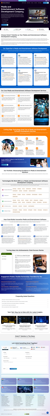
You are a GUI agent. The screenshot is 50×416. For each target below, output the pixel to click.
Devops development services (8, 117)
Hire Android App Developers (42, 398)
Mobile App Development (5, 396)
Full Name (4, 352)
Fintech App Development (29, 398)
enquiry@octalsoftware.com (5, 381)
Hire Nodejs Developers (41, 403)
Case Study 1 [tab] (4, 253)
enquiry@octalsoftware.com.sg (6, 389)
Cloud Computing (28, 403)
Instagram (43, 347)
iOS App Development (4, 397)
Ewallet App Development (17, 396)
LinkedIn (38, 347)
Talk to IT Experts (4, 164)
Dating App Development (17, 402)
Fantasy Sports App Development (18, 404)
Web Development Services (5, 402)
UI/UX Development (4, 403)
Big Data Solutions (28, 405)
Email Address (27, 352)
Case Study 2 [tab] (4, 256)
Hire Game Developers (41, 405)
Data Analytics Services (5, 404)
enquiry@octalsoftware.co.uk (38, 381)
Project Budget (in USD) (28, 356)
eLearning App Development (17, 397)
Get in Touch (46, 3)
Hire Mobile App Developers (41, 397)
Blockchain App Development (30, 396)
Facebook (33, 347)
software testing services (22, 239)
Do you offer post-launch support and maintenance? (9, 305)
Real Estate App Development (18, 398)
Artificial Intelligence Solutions (30, 397)
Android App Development (5, 398)
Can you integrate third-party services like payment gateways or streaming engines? (13, 303)
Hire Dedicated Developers (41, 396)
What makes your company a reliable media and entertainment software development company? (15, 301)
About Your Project (6, 360)
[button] (48, 413)
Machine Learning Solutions (29, 404)
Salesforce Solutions (28, 402)
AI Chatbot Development (17, 405)
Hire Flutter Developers (41, 402)
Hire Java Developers (41, 404)
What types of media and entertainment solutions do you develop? (11, 299)
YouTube (33, 349)
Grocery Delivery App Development (18, 403)
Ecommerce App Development (6, 405)
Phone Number (5, 356)
